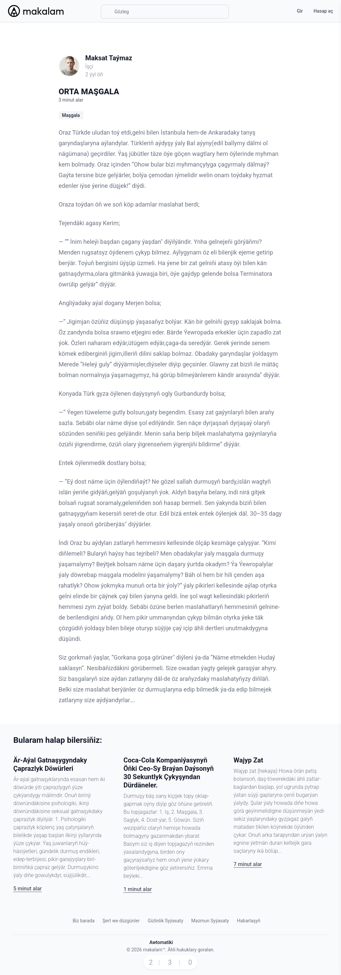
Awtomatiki (161, 942)
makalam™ (154, 949)
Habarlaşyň (248, 920)
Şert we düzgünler (121, 920)
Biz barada (84, 920)
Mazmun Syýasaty (210, 920)
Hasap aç (323, 11)
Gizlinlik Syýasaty (165, 920)
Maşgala (71, 115)
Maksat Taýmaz (108, 58)
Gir (300, 11)
